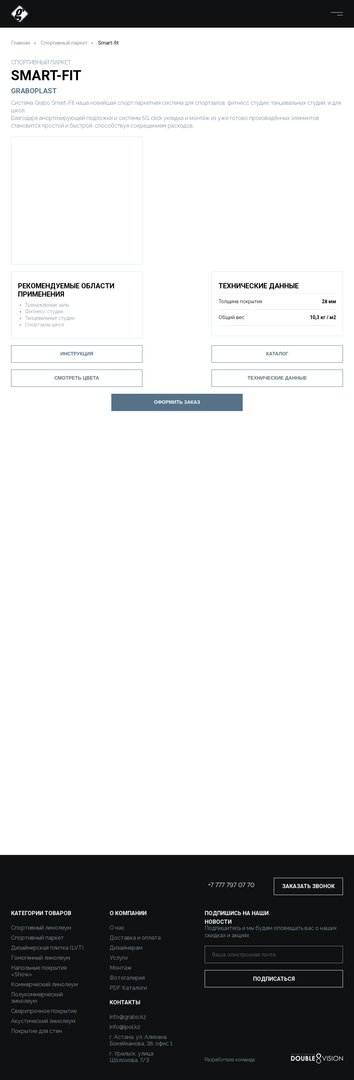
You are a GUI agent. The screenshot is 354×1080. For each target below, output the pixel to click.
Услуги (119, 958)
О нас (117, 927)
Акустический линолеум (43, 1021)
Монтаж (121, 968)
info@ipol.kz (125, 1027)
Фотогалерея (127, 978)
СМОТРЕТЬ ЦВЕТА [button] (76, 378)
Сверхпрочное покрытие (44, 1011)
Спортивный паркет (64, 43)
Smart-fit (108, 43)
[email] (274, 954)
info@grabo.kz (128, 1017)
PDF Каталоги (128, 988)
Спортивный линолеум (41, 927)
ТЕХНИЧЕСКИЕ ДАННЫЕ (277, 378)
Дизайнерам (126, 947)
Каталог (277, 353)
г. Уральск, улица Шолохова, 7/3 (131, 1056)
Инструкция (76, 353)
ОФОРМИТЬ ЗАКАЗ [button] (177, 402)
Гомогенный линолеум (40, 958)
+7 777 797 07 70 (231, 884)
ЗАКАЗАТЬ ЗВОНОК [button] (308, 886)
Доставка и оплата (135, 937)
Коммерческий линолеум (44, 984)
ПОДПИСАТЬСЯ (274, 979)
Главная (20, 43)
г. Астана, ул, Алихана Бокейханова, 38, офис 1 (141, 1040)
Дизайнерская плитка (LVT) (47, 947)
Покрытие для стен (36, 1031)
